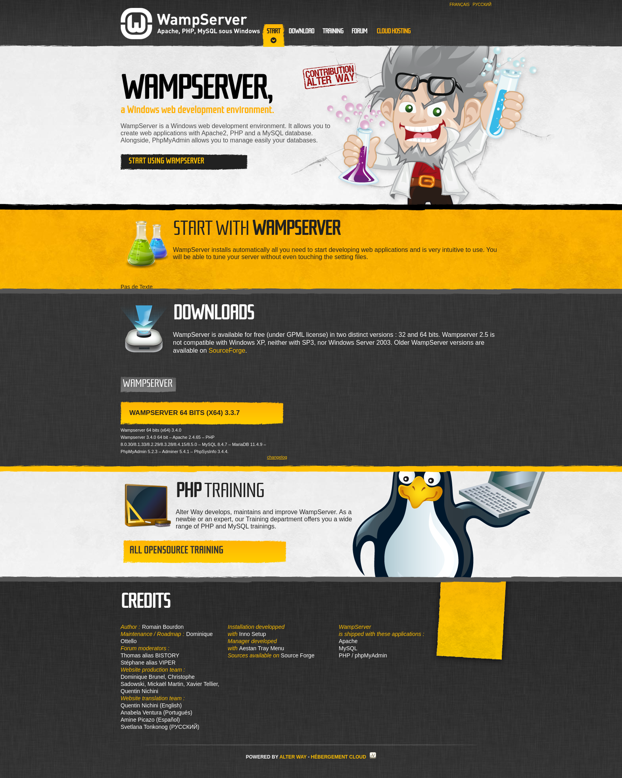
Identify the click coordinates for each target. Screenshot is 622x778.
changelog (277, 457)
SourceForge (227, 350)
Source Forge (297, 655)
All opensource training (176, 550)
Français (459, 4)
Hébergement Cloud (338, 757)
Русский (482, 4)
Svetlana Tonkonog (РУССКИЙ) (160, 727)
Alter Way (292, 757)
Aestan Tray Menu (261, 648)
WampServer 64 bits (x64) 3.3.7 (184, 413)
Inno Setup (252, 634)
